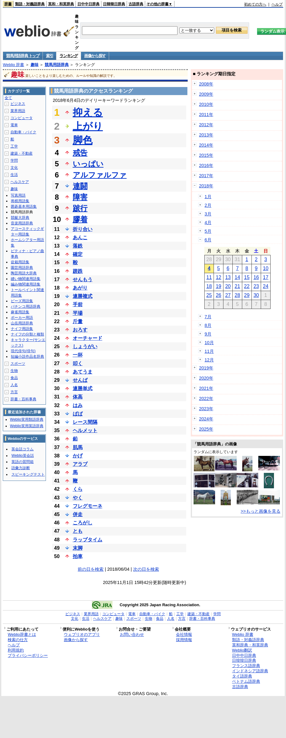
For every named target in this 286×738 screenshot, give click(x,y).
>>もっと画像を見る (260, 511)
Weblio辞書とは (22, 634)
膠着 (80, 219)
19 (218, 286)
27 (228, 295)
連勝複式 (82, 296)
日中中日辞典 (88, 4)
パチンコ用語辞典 (25, 306)
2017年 (206, 175)
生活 (14, 175)
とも (78, 531)
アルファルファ (100, 175)
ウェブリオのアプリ (82, 634)
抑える (88, 112)
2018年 (206, 185)
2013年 (206, 134)
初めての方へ (255, 4)
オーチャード (87, 338)
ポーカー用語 (22, 317)
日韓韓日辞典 (114, 4)
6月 (208, 239)
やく (78, 497)
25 (209, 295)
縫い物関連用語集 (25, 279)
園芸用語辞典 (22, 267)
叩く (78, 363)
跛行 (80, 208)
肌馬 (78, 447)
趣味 (35, 64)
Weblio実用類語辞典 (26, 419)
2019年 (206, 367)
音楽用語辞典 (22, 223)
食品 (14, 378)
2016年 (206, 165)
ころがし (82, 522)
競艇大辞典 (20, 217)
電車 (14, 125)
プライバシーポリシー (28, 655)
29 (247, 295)
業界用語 (17, 111)
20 (228, 286)
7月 (208, 316)
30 (256, 295)
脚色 (82, 140)
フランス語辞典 (246, 665)
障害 (80, 197)
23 (256, 286)
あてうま (82, 371)
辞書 (8, 4)
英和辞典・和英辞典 (250, 645)
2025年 (206, 429)
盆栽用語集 (20, 262)
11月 (209, 351)
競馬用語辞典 (57, 64)
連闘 (80, 186)
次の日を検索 (146, 569)
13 (228, 277)
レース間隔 (85, 422)
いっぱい (88, 164)
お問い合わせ (132, 634)
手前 (78, 304)
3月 (208, 213)
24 (265, 286)
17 (265, 277)
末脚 (78, 548)
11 (209, 277)
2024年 (206, 418)
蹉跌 (78, 271)
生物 (14, 371)
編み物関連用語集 (25, 284)
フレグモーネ (87, 506)
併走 (78, 514)
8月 (208, 325)
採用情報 (184, 639)
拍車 (78, 556)
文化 (14, 167)
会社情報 (184, 634)
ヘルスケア (19, 182)
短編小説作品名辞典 (27, 356)
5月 (208, 231)
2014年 (206, 145)
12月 (209, 359)
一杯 (78, 354)
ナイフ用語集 (22, 329)
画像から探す (95, 55)
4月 (208, 222)
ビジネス (17, 104)
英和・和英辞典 (61, 4)
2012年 (206, 124)
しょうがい (85, 346)
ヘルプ (277, 4)
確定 (78, 254)
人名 (14, 385)
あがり (80, 287)
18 (209, 286)
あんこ (80, 237)
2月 (208, 205)
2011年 (206, 114)
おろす (80, 329)
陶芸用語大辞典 (24, 273)
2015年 (206, 155)
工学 (14, 146)
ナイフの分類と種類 (27, 334)
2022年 (206, 398)
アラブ (80, 464)
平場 (78, 313)
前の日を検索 (91, 569)
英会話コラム (22, 449)
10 (265, 268)
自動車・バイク (23, 132)
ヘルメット (85, 430)
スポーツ (17, 363)
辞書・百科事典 (23, 399)
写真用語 (18, 195)
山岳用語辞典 (22, 323)
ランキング (68, 55)
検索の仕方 (18, 639)
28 (237, 295)
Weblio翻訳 (242, 650)
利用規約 (16, 650)
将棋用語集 (20, 201)
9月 (208, 333)
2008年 (206, 83)
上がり (88, 126)
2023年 (206, 408)
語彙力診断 (20, 468)
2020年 (206, 378)
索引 (49, 55)
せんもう (82, 279)
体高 (78, 396)
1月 (208, 196)
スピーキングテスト (28, 474)
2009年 (206, 94)
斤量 (78, 321)
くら (78, 489)
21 (237, 286)
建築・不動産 (21, 153)
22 (247, 286)
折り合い (82, 229)
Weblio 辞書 (13, 64)
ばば (78, 413)
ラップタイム (87, 539)
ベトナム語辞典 (246, 681)
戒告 (80, 152)
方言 (14, 392)
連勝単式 (82, 388)
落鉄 (78, 245)
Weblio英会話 (22, 455)
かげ (78, 455)
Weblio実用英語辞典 (26, 426)
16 (256, 277)
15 (247, 277)
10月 (209, 342)
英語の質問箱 (22, 462)
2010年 (206, 104)
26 (218, 295)
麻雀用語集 (20, 312)
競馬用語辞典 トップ (22, 55)
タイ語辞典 (242, 676)
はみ (78, 405)
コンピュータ (21, 118)
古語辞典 (136, 4)
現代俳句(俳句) (23, 351)
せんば (80, 380)
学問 (14, 160)
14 (237, 277)
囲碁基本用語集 (24, 206)
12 (218, 277)
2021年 (206, 388)
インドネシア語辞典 (250, 671)
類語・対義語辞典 (30, 4)
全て (8, 98)
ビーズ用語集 (22, 301)
